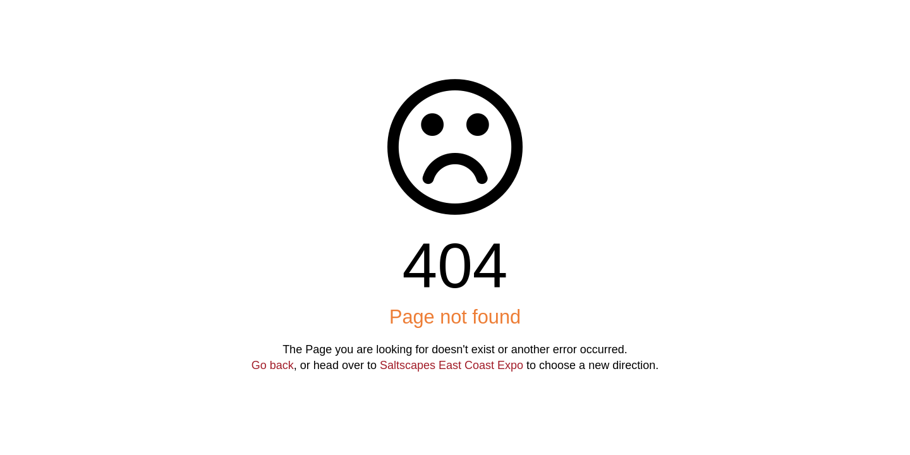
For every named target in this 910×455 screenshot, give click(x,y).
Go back (273, 365)
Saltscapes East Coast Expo (451, 365)
